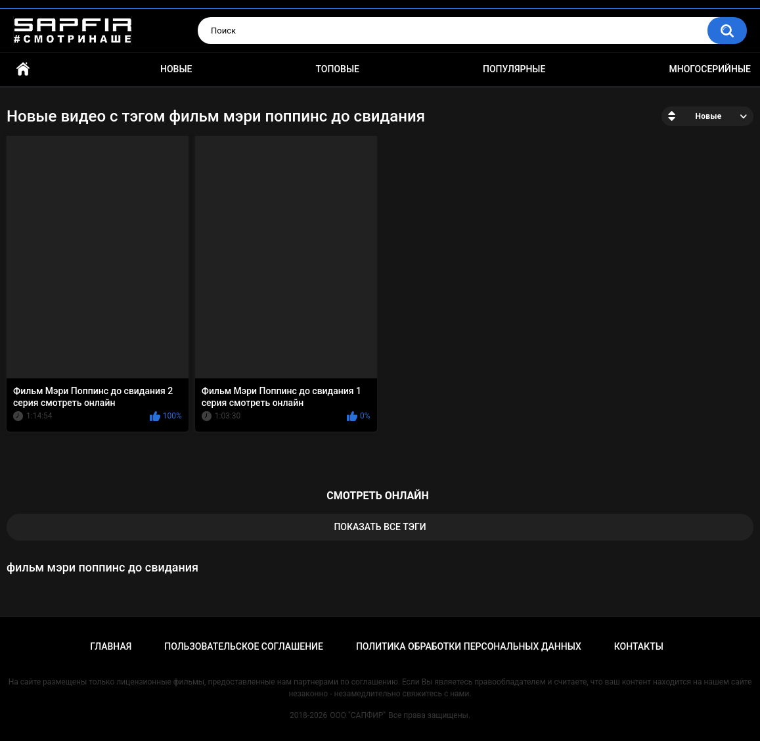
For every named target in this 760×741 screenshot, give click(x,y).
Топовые (337, 69)
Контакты (638, 646)
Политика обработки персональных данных (468, 646)
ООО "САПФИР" (358, 715)
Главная (23, 69)
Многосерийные (710, 69)
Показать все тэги (380, 527)
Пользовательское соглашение (243, 646)
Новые (176, 69)
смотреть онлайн (377, 495)
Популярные (514, 69)
